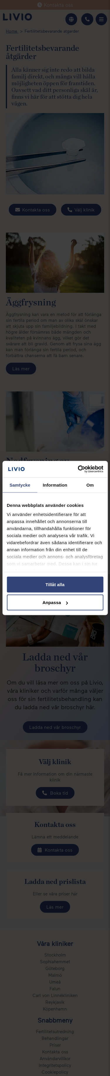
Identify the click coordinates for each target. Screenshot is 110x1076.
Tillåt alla (55, 584)
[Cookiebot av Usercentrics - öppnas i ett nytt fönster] (78, 469)
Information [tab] (55, 484)
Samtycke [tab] (19, 484)
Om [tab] (90, 484)
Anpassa (55, 602)
